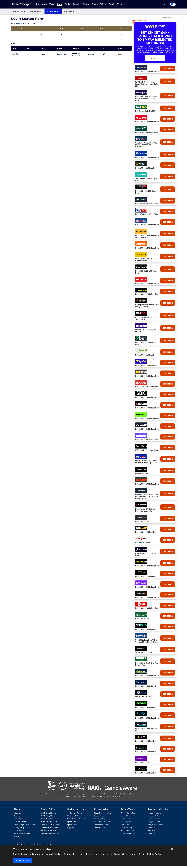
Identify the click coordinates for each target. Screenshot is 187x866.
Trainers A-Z (152, 833)
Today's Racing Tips (128, 813)
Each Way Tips (126, 822)
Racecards (41, 4)
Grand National (99, 828)
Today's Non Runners (155, 825)
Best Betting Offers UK (49, 813)
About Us (17, 813)
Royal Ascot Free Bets (49, 830)
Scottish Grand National (76, 819)
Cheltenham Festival (74, 813)
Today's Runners (154, 822)
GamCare (119, 794)
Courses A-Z (152, 828)
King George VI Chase (102, 822)
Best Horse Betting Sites (49, 822)
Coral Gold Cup (99, 819)
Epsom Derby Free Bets (49, 828)
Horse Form (69, 11)
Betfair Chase (99, 816)
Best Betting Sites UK (48, 816)
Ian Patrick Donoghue (76, 54)
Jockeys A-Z (152, 830)
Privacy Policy (19, 828)
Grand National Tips (128, 833)
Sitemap (17, 836)
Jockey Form (53, 11)
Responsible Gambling (22, 833)
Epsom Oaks (72, 825)
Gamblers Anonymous (144, 794)
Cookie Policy (19, 830)
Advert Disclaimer (169, 17)
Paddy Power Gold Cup (102, 813)
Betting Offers (99, 4)
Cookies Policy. (153, 854)
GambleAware (129, 794)
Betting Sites (115, 4)
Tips (51, 4)
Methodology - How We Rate (24, 825)
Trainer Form (36, 11)
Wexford (90, 54)
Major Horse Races (154, 819)
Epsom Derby (72, 822)
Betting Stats (19, 11)
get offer (168, 69)
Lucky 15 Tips (125, 816)
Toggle (173, 4)
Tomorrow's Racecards (156, 816)
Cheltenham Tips (127, 819)
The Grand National (74, 816)
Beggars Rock (62, 54)
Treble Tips (125, 825)
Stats (59, 4)
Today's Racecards (154, 813)
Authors (17, 816)
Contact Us (18, 819)
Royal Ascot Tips (127, 828)
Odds (67, 4)
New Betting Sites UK (48, 819)
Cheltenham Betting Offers (50, 833)
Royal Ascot (71, 828)
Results (76, 4)
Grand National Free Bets (50, 825)
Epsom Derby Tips (127, 830)
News (86, 4)
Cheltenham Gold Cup (102, 825)
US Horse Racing (20, 822)
